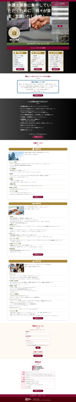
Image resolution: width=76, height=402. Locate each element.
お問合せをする (38, 95)
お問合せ (44, 395)
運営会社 (39, 395)
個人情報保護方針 (60, 21)
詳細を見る (20, 69)
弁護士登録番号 (55, 11)
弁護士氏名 (54, 7)
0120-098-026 (38, 355)
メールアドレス (55, 16)
